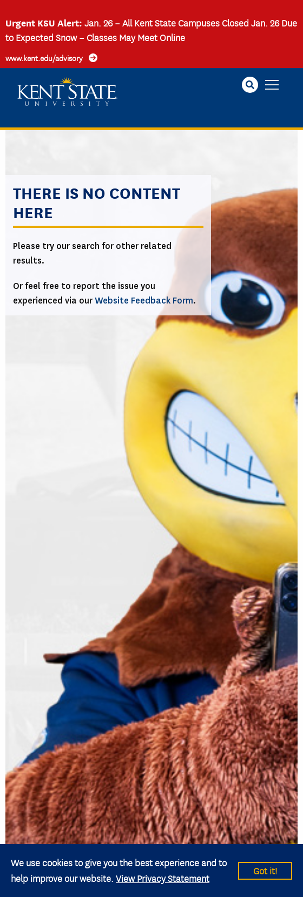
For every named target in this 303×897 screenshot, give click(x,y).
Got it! (265, 870)
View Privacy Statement (162, 878)
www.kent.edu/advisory (44, 58)
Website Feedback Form (144, 300)
